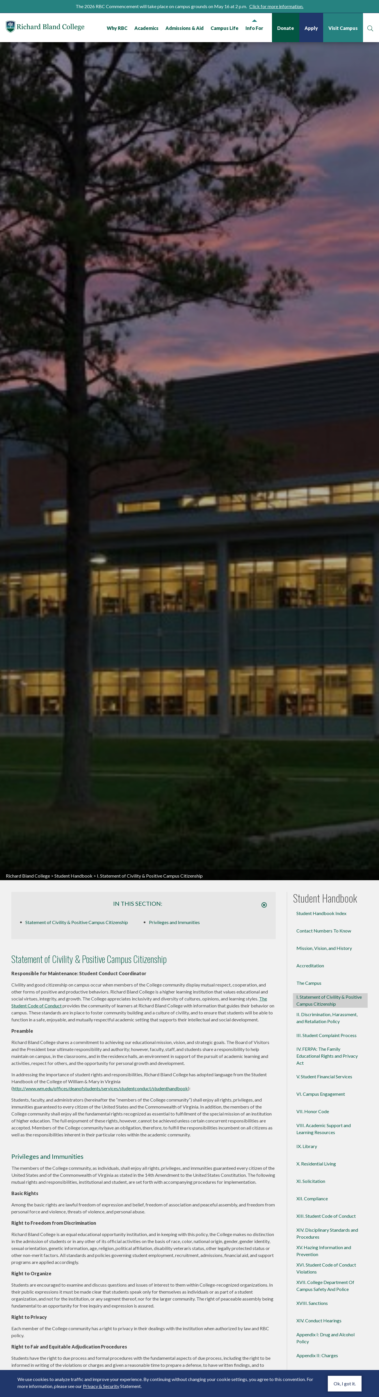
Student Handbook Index (321, 913)
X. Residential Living (316, 1163)
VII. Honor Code (312, 1111)
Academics (146, 28)
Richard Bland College (45, 27)
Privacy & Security (101, 1386)
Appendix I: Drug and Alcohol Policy (325, 1338)
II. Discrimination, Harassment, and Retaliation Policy (326, 1018)
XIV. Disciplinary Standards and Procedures (327, 1233)
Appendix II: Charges (317, 1355)
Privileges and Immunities (174, 922)
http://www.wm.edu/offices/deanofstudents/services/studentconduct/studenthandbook (100, 1088)
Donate (285, 28)
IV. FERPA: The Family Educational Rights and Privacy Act (327, 1056)
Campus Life (225, 28)
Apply (311, 28)
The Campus (308, 983)
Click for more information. (276, 6)
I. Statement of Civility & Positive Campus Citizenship (329, 1000)
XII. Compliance (312, 1198)
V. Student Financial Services (324, 1076)
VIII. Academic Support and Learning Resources (323, 1128)
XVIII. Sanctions (312, 1303)
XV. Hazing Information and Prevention (323, 1250)
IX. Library (306, 1146)
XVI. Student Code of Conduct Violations (326, 1268)
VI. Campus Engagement (320, 1094)
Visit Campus (343, 28)
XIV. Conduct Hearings (318, 1320)
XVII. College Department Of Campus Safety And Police (325, 1285)
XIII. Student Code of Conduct (326, 1216)
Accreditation (310, 965)
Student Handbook (73, 875)
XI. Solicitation (310, 1181)
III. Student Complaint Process (326, 1035)
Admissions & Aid (185, 28)
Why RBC (117, 28)
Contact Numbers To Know (323, 930)
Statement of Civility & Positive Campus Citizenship (76, 922)
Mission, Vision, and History (324, 948)
